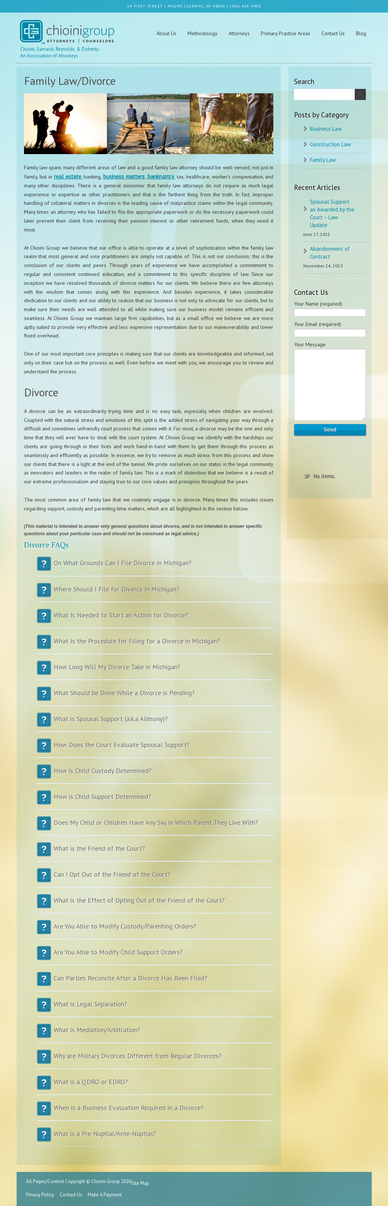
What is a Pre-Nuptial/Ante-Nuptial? (155, 1137)
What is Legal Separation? (155, 1007)
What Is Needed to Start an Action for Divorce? (155, 619)
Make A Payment (105, 1195)
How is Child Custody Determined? (155, 774)
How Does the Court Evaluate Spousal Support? (155, 748)
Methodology (202, 33)
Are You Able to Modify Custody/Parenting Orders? (155, 930)
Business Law (326, 128)
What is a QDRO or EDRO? (155, 1085)
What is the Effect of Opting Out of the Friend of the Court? (155, 904)
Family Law (323, 159)
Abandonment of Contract (330, 252)
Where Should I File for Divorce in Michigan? (155, 593)
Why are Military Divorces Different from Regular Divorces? (155, 1059)
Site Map (140, 1183)
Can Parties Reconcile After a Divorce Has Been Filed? (155, 982)
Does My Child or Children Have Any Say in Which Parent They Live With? (155, 826)
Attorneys (239, 33)
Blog (361, 33)
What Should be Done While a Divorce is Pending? (155, 696)
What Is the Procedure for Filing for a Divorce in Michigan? (155, 644)
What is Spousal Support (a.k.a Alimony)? (155, 722)
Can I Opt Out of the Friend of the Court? (155, 878)
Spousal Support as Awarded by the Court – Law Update (332, 213)
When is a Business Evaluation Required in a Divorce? (155, 1111)
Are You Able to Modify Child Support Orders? (155, 956)
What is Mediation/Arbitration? (155, 1033)
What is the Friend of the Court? (155, 852)
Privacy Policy (40, 1195)
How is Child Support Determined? (155, 800)
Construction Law (330, 144)
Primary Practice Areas (285, 33)
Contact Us (333, 33)
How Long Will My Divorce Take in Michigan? (155, 670)
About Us (166, 33)
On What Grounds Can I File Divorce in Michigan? (155, 566)
